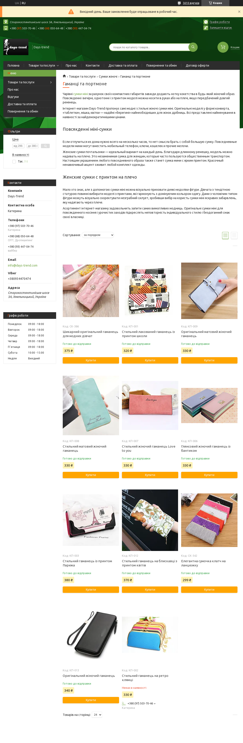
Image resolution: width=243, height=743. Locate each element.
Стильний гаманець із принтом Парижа (87, 563)
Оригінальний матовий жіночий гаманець (206, 334)
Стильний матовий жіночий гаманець (84, 448)
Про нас (71, 65)
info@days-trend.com (22, 265)
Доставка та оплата (123, 65)
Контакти (92, 65)
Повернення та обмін (161, 65)
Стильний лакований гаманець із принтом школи (148, 334)
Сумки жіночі (108, 76)
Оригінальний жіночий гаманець (89, 676)
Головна (13, 65)
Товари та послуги (41, 65)
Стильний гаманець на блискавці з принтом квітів (149, 563)
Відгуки (13, 97)
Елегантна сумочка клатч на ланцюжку (203, 563)
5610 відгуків (191, 3)
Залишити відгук (221, 27)
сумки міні (80, 94)
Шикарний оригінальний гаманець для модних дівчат (90, 334)
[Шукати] (193, 47)
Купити (91, 360)
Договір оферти (197, 65)
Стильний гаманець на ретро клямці (145, 678)
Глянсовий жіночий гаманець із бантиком (205, 448)
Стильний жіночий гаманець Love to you (148, 448)
